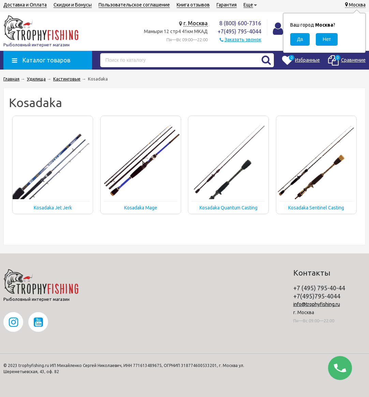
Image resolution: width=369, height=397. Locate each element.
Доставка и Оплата (25, 5)
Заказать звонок (242, 39)
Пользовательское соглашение (134, 5)
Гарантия (227, 5)
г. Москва (195, 23)
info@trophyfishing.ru (316, 304)
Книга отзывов (193, 5)
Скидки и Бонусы (73, 5)
